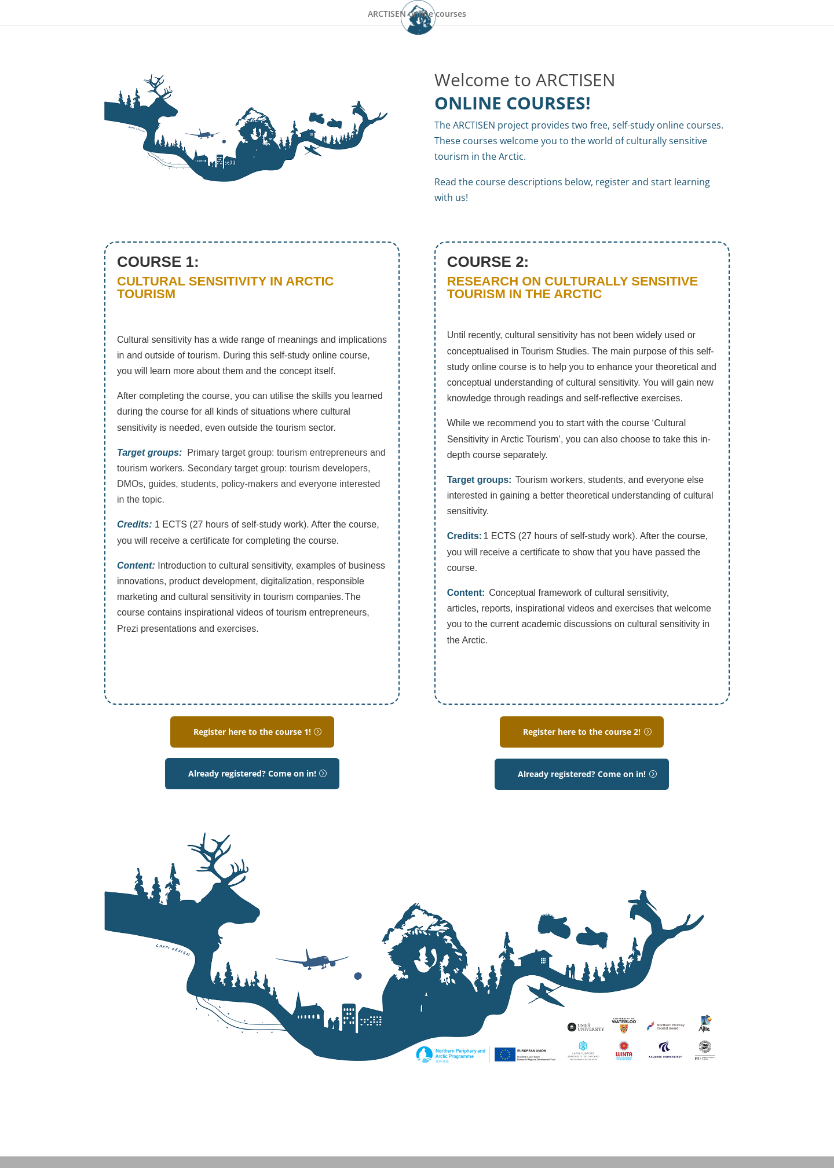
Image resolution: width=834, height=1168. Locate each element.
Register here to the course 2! (582, 731)
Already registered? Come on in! (252, 773)
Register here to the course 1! (252, 731)
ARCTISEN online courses (417, 14)
